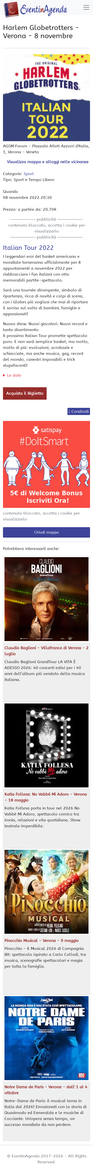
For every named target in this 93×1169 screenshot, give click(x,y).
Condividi (80, 411)
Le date (14, 375)
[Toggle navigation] (86, 7)
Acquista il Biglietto (24, 393)
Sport (29, 173)
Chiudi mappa (46, 532)
